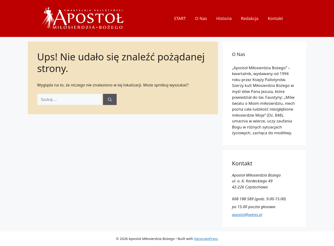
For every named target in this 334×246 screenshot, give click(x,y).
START (180, 18)
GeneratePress (206, 238)
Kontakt (275, 18)
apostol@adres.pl (247, 214)
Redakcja (250, 18)
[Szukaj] (110, 99)
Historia (223, 18)
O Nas (201, 18)
